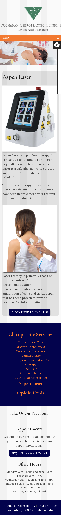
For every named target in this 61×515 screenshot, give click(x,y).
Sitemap (9, 505)
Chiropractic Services (30, 334)
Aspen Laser (30, 383)
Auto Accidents (30, 373)
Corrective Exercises (30, 351)
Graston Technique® (30, 347)
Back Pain (30, 369)
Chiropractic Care (30, 342)
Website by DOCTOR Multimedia (30, 510)
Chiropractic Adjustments (30, 360)
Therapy (30, 364)
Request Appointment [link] (29, 453)
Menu (5, 37)
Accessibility (26, 505)
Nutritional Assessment (30, 377)
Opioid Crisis (30, 392)
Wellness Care (30, 355)
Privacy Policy (48, 505)
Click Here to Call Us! (29, 312)
